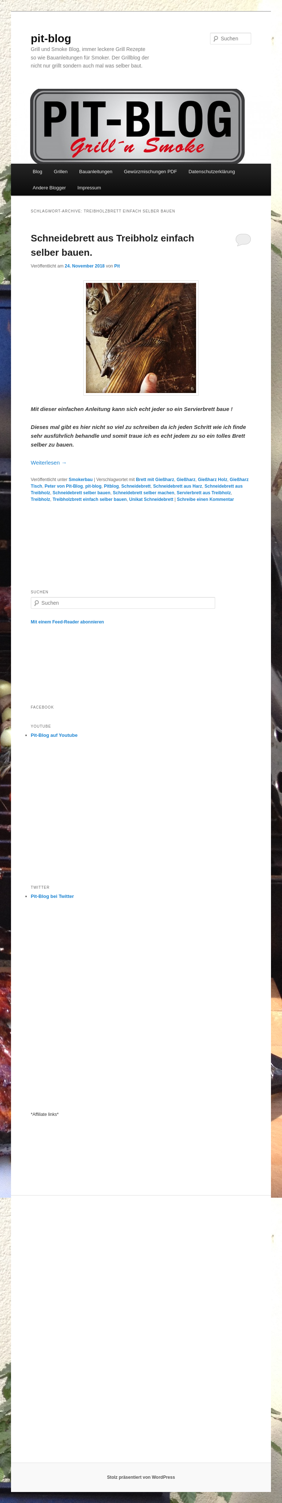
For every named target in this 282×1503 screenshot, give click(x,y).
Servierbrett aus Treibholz (204, 492)
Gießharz (186, 479)
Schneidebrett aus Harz (177, 486)
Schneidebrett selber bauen (81, 492)
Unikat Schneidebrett (151, 499)
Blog (37, 171)
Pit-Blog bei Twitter (52, 896)
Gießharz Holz (212, 479)
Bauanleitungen (95, 171)
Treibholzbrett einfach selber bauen (90, 499)
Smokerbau (81, 479)
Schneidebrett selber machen (143, 492)
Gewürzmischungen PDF (150, 171)
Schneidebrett (136, 486)
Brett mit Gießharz (155, 479)
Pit (117, 266)
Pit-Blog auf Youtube (54, 735)
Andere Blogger (49, 187)
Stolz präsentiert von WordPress (141, 1477)
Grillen (61, 171)
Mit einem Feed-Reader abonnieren (67, 622)
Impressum (89, 187)
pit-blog (51, 38)
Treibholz (40, 499)
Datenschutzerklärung (211, 171)
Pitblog (111, 486)
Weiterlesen (49, 462)
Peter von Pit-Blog (64, 486)
